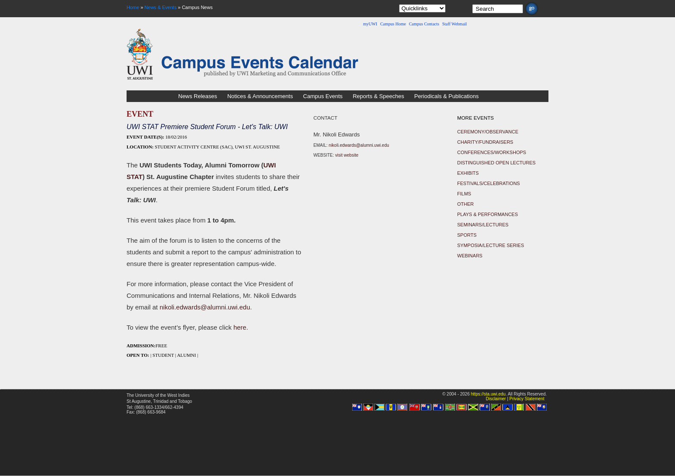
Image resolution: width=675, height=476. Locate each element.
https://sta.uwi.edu (488, 394)
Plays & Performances (487, 214)
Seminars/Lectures (482, 224)
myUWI (370, 24)
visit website (347, 155)
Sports (467, 235)
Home (133, 7)
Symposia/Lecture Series (490, 245)
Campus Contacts (424, 24)
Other (465, 204)
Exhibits (468, 173)
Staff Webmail (454, 24)
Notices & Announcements (260, 96)
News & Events (161, 7)
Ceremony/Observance (487, 131)
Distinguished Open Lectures (496, 162)
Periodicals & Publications (446, 96)
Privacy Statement (526, 398)
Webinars (470, 255)
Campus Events (323, 96)
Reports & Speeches (378, 96)
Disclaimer (496, 398)
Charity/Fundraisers (485, 142)
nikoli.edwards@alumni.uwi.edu (205, 307)
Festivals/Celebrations (488, 183)
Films (464, 193)
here (239, 327)
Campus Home (393, 24)
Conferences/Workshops (491, 152)
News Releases (197, 96)
